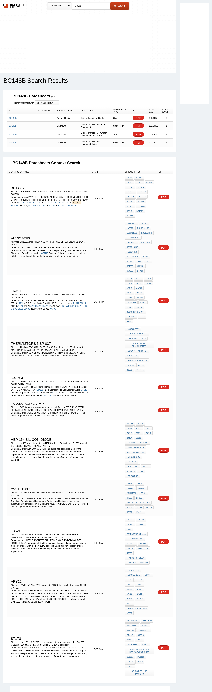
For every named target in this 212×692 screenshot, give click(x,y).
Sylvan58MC (132, 575)
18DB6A (138, 290)
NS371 (149, 546)
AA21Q (149, 277)
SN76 (129, 304)
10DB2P (130, 489)
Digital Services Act (138, 680)
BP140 (84, 369)
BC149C (42, 202)
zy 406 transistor (136, 425)
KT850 (129, 520)
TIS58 (138, 252)
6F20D (14, 294)
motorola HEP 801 (136, 430)
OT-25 (21, 199)
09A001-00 (146, 575)
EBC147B (141, 191)
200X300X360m (133, 311)
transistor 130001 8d (137, 529)
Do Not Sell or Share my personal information (104, 680)
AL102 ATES (132, 243)
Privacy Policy (73, 680)
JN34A (78, 292)
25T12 (20, 289)
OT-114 (139, 546)
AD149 (129, 252)
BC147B (48, 199)
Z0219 (129, 416)
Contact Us (155, 680)
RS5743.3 (141, 443)
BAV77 (139, 554)
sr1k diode (142, 516)
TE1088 (130, 614)
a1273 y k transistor (137, 332)
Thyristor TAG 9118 (136, 320)
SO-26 (129, 546)
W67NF (44, 244)
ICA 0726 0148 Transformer (139, 326)
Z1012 (76, 289)
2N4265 (130, 261)
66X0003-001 (132, 580)
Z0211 (138, 407)
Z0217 (147, 412)
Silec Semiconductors (138, 473)
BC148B (130, 195)
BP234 (47, 375)
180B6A (140, 494)
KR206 (145, 247)
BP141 (55, 372)
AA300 (129, 282)
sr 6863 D (131, 511)
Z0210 (129, 407)
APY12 (129, 550)
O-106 (129, 182)
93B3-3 (140, 589)
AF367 (129, 568)
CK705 (145, 597)
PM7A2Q (130, 345)
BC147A (37, 199)
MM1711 (139, 482)
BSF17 (143, 286)
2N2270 (130, 221)
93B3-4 (129, 593)
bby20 (149, 554)
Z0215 (138, 412)
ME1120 (140, 609)
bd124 (143, 464)
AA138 (33, 292)
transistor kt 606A (136, 502)
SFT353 (130, 256)
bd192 (129, 482)
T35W (129, 498)
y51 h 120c (131, 464)
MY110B (130, 403)
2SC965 (143, 511)
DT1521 (143, 216)
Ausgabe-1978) (134, 541)
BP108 (40, 369)
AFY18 (148, 477)
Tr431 (139, 282)
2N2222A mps (132, 247)
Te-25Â (139, 178)
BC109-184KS (132, 238)
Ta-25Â (149, 178)
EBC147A (141, 187)
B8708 (140, 345)
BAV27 (140, 559)
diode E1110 (132, 597)
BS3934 (148, 541)
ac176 (149, 550)
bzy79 (129, 350)
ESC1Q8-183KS (133, 230)
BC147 (138, 182)
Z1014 (83, 289)
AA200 (53, 294)
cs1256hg (131, 286)
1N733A (130, 618)
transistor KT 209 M (137, 563)
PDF (138, 118)
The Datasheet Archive (15, 6)
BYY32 (139, 550)
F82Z (129, 448)
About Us (167, 680)
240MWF (130, 459)
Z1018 (20, 292)
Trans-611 (131, 216)
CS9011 (130, 516)
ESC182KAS (132, 225)
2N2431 (140, 256)
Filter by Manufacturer (23, 103)
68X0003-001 (143, 584)
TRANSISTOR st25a (135, 525)
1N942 (139, 614)
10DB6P (130, 494)
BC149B (32, 202)
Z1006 (27, 294)
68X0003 (130, 584)
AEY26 (129, 554)
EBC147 (148, 182)
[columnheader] (21, 110)
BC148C (15, 202)
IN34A (65, 292)
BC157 (51, 202)
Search (119, 5)
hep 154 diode (133, 434)
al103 (139, 477)
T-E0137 (130, 589)
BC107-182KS (143, 221)
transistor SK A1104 (137, 341)
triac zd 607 (146, 439)
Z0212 (147, 407)
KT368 (129, 468)
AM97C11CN (132, 336)
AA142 (47, 292)
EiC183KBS (131, 234)
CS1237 (130, 609)
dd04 (129, 290)
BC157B (72, 202)
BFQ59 (139, 468)
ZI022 (20, 294)
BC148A (66, 199)
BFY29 (140, 261)
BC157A (62, 202)
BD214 (129, 477)
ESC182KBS (146, 225)
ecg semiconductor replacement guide (139, 603)
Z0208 (149, 403)
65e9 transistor (135, 507)
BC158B (140, 209)
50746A (145, 580)
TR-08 (85, 292)
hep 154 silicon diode (137, 421)
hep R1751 (131, 439)
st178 (139, 593)
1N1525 (149, 282)
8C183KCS (145, 234)
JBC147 (29, 199)
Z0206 (140, 403)
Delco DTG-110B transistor (139, 624)
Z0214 (129, 412)
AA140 (40, 292)
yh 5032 (139, 350)
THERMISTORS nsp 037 (137, 316)
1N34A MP (131, 299)
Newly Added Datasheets (52, 680)
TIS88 (147, 252)
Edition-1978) (133, 537)
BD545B (130, 559)
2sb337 (130, 443)
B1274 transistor (135, 295)
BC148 (57, 199)
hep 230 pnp (141, 448)
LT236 (141, 299)
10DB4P (140, 489)
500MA (129, 455)
